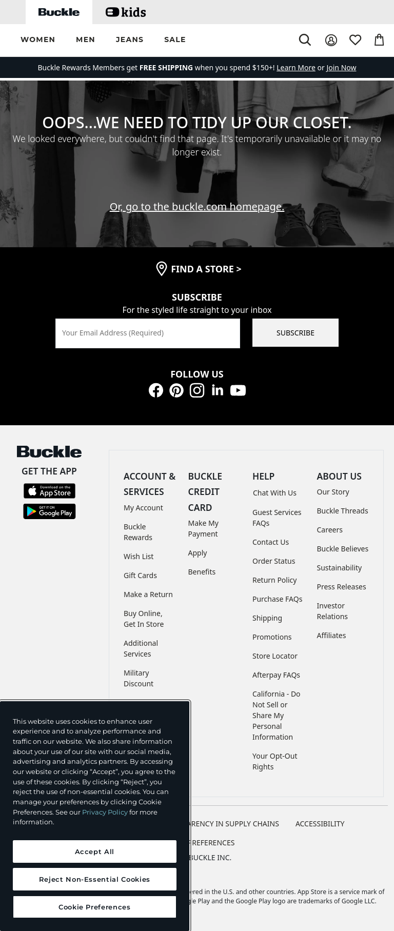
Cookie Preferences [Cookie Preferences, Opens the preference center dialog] (94, 907)
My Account (143, 507)
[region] (94, 816)
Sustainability (339, 567)
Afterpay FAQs (276, 675)
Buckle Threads (342, 511)
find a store (206, 269)
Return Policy (274, 580)
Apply (197, 553)
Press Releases (341, 586)
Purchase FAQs (277, 599)
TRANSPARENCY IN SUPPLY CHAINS (219, 823)
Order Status (273, 561)
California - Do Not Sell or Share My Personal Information (276, 715)
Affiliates (331, 635)
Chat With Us (275, 493)
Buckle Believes (343, 548)
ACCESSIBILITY (320, 823)
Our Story (333, 492)
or (301, 67)
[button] (38, 40)
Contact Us (270, 542)
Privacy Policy (105, 812)
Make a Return (148, 594)
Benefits (202, 572)
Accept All (95, 851)
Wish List (138, 556)
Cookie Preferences (197, 842)
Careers (330, 529)
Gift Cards (140, 575)
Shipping (267, 618)
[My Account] (331, 40)
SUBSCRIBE (295, 333)
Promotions (272, 637)
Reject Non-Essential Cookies (94, 879)
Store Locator (275, 656)
